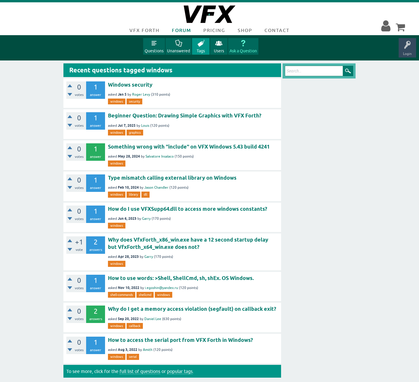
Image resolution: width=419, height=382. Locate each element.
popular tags (180, 371)
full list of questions (140, 371)
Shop (245, 30)
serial (133, 356)
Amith (147, 350)
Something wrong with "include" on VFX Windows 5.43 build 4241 (189, 147)
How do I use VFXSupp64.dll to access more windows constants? (187, 209)
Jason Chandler (156, 187)
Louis (145, 126)
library (133, 194)
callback (135, 326)
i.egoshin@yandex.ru (161, 288)
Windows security (130, 85)
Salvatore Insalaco (159, 156)
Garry (146, 219)
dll (145, 194)
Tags (201, 51)
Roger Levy (141, 94)
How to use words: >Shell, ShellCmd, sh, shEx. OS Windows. (181, 278)
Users (219, 51)
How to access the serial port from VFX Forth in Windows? (180, 340)
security (134, 101)
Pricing (214, 30)
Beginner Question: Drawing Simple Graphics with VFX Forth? (184, 116)
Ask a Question (243, 51)
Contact (277, 30)
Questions (154, 51)
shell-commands (121, 295)
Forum (181, 30)
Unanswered (178, 51)
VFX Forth (144, 30)
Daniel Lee (152, 319)
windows (116, 101)
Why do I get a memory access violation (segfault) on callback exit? (192, 309)
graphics (135, 132)
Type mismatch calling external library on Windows (172, 178)
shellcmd (145, 295)
